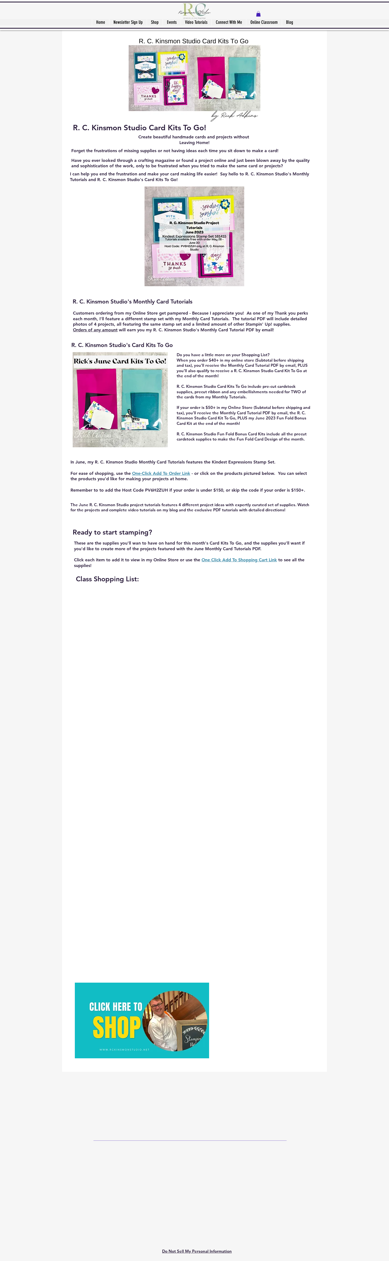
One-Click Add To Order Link (161, 473)
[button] (258, 13)
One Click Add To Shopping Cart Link (239, 559)
